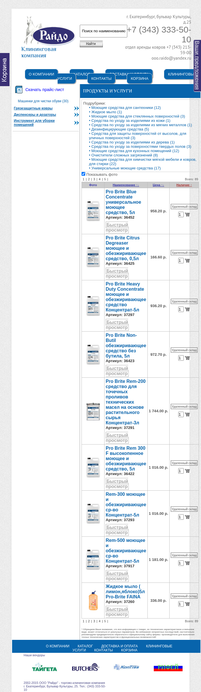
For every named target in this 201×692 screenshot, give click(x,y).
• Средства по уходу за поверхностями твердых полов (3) (140, 146)
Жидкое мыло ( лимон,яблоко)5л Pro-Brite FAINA (125, 591)
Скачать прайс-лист (44, 89)
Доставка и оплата (119, 646)
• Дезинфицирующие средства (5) (119, 129)
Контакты (101, 78)
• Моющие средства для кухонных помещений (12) (134, 151)
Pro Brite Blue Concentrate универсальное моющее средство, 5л (123, 202)
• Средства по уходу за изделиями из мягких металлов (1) (140, 125)
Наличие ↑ (184, 185)
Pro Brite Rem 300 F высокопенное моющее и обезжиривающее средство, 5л (126, 458)
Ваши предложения (197, 65)
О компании (41, 74)
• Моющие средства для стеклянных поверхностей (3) (137, 116)
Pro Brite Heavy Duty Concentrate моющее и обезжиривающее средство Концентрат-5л (126, 296)
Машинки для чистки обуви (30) (43, 101)
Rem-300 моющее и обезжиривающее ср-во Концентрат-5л (126, 504)
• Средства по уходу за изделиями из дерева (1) (132, 142)
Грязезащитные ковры (33, 108)
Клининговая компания (48, 49)
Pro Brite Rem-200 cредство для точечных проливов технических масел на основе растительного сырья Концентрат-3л (126, 402)
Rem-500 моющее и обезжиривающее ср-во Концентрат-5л (126, 551)
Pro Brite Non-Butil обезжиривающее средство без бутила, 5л (126, 345)
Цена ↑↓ (158, 185)
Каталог (81, 74)
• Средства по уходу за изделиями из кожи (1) (129, 120)
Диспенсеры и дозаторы (35, 115)
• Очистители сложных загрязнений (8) (123, 155)
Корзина (139, 78)
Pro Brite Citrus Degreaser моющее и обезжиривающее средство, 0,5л (126, 248)
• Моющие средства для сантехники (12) (125, 107)
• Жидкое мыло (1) (105, 112)
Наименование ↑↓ (126, 185)
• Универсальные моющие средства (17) (125, 168)
